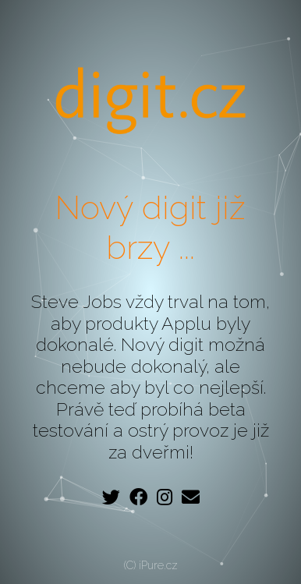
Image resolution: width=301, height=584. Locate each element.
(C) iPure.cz (151, 565)
